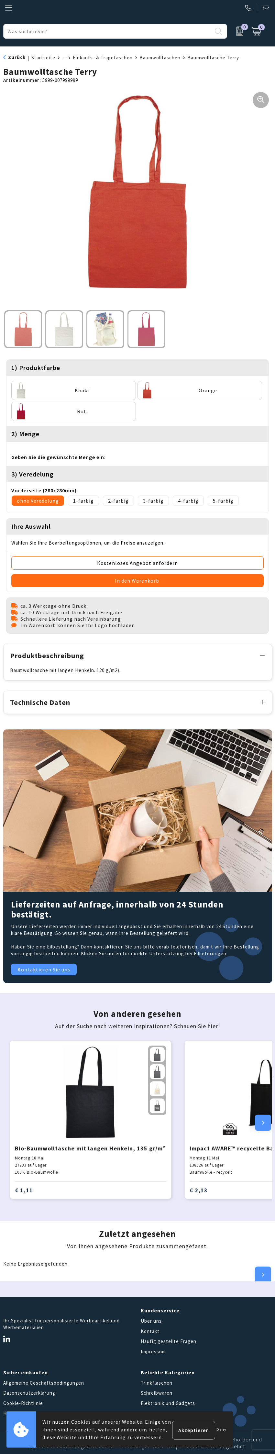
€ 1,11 (24, 1189)
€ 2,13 (199, 1189)
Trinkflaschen (156, 1382)
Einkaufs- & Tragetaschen (103, 58)
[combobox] (107, 31)
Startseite (43, 58)
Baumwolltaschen (160, 58)
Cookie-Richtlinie (23, 1402)
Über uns (151, 1320)
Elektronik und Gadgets (168, 1402)
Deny (221, 1429)
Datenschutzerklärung (29, 1392)
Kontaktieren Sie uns (43, 968)
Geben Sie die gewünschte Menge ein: (58, 457)
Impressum (153, 1350)
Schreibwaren (156, 1392)
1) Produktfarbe (35, 368)
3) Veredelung (32, 474)
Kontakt (150, 1330)
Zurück (17, 57)
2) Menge (25, 434)
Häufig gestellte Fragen (168, 1340)
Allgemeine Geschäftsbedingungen (43, 1382)
